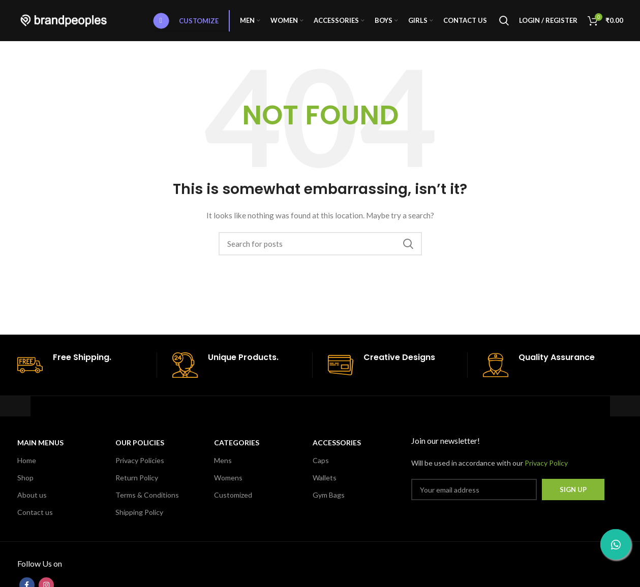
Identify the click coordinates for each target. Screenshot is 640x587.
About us (32, 499)
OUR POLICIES (139, 447)
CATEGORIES (236, 447)
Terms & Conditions (147, 499)
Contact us (35, 516)
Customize (186, 22)
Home (26, 464)
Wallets (325, 481)
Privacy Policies (139, 464)
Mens (223, 464)
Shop (25, 481)
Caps (321, 464)
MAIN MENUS (40, 447)
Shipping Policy (139, 516)
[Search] (504, 23)
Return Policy (136, 481)
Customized (233, 499)
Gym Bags (329, 499)
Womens (228, 481)
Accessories (337, 447)
